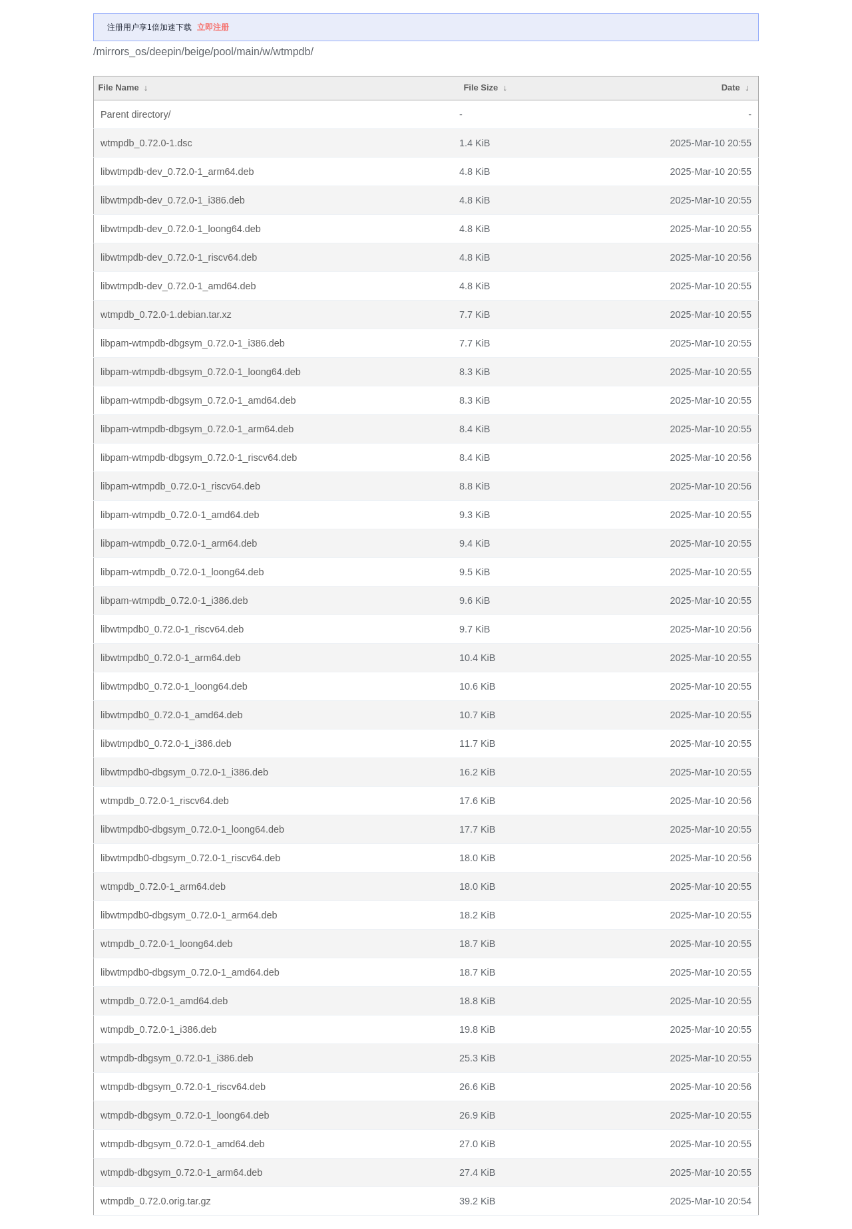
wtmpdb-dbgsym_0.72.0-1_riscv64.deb (183, 1086)
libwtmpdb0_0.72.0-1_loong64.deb (174, 686)
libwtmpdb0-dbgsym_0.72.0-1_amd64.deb (190, 972)
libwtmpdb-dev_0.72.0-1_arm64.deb (177, 171)
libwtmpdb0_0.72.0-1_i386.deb (166, 743)
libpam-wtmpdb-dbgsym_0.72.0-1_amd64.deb (198, 400)
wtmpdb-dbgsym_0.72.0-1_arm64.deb (181, 1172)
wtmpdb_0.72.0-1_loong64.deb (166, 943)
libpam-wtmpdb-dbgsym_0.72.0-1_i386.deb (193, 343)
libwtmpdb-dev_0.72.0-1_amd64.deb (178, 286)
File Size (480, 87)
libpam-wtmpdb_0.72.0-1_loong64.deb (182, 572)
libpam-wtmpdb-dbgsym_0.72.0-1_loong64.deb (201, 371)
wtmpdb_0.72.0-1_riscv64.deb (165, 800)
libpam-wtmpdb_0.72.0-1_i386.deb (174, 600)
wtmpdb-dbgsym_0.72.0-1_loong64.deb (185, 1115)
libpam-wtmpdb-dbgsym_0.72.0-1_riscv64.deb (199, 457)
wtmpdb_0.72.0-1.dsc (146, 143)
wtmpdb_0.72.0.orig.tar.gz (156, 1201)
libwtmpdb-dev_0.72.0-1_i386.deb (173, 200)
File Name (118, 87)
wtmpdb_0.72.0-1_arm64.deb (163, 886)
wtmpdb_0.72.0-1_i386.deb (158, 1029)
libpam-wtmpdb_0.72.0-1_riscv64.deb (180, 486)
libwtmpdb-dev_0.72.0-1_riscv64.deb (179, 257)
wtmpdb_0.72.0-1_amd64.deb (164, 1001)
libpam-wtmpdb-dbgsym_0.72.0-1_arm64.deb (197, 429)
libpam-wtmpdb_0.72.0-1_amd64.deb (180, 514)
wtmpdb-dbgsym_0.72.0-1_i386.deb (177, 1058)
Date (731, 87)
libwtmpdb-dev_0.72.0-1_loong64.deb (181, 228)
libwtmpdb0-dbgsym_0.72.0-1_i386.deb (184, 772)
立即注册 (213, 27)
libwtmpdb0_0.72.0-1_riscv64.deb (172, 629)
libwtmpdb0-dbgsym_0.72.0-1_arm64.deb (189, 915)
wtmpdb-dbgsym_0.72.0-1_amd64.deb (182, 1144)
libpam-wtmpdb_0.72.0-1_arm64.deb (179, 543)
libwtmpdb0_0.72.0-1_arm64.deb (170, 657)
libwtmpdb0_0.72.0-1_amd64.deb (172, 715)
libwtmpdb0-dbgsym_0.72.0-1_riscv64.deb (190, 858)
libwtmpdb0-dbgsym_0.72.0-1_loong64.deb (192, 829)
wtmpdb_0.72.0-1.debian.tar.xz (166, 314)
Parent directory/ (136, 114)
